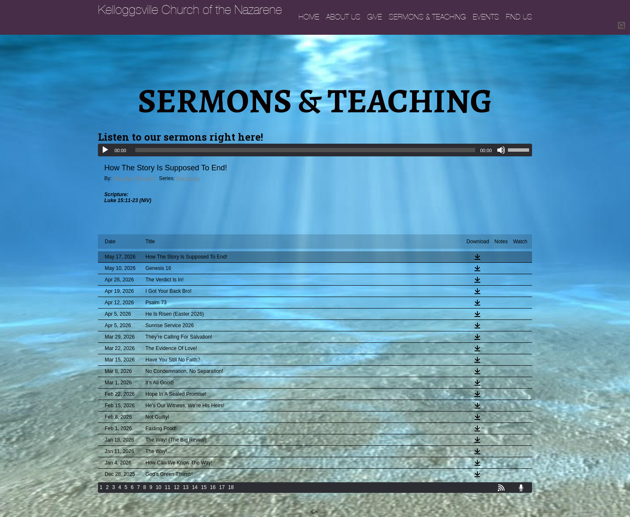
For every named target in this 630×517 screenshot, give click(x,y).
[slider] (305, 150)
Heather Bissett (134, 178)
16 (212, 487)
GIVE (374, 17)
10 (158, 487)
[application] (315, 150)
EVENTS (486, 17)
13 (185, 487)
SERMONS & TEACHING (427, 17)
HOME (308, 17)
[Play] (105, 150)
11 (167, 487)
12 (176, 487)
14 (195, 487)
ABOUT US (343, 17)
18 (231, 487)
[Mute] (501, 150)
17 (222, 487)
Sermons (188, 178)
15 (203, 487)
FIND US (519, 17)
